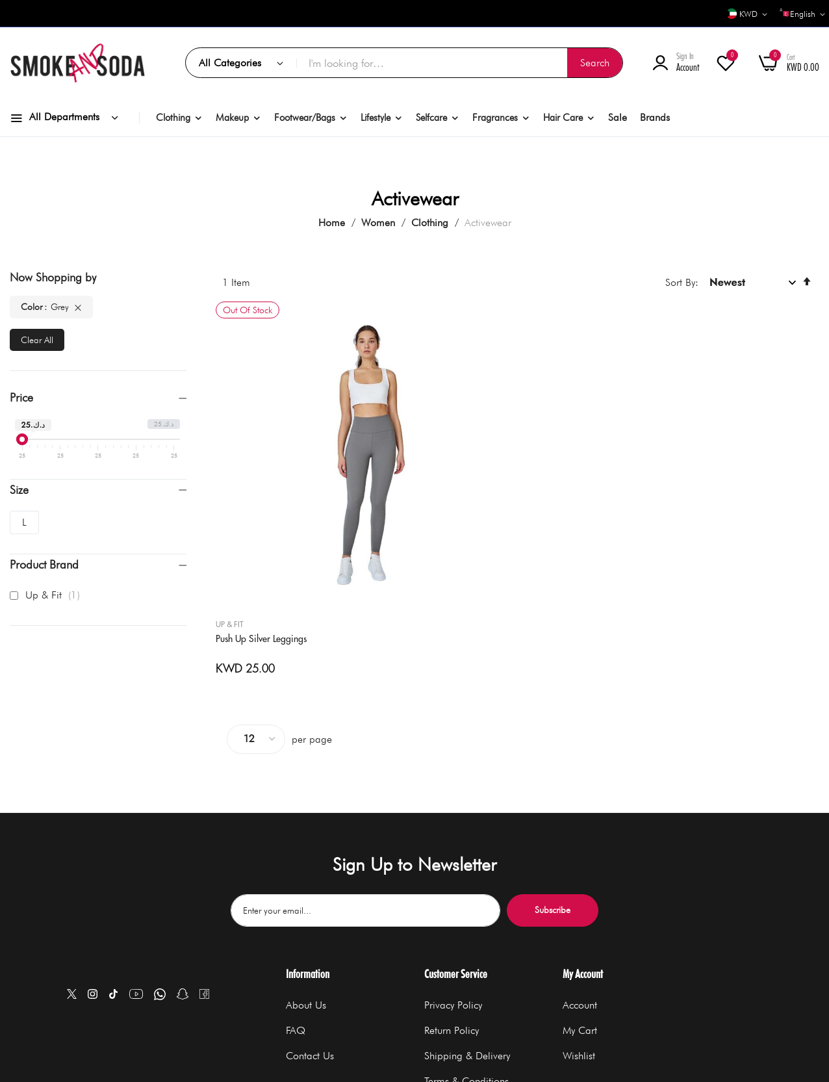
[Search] (594, 62)
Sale (617, 117)
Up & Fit (235, 460)
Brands (655, 117)
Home (333, 222)
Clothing (431, 222)
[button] (743, 14)
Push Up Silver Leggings (267, 475)
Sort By (680, 282)
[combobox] (459, 62)
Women (379, 222)
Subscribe (552, 801)
